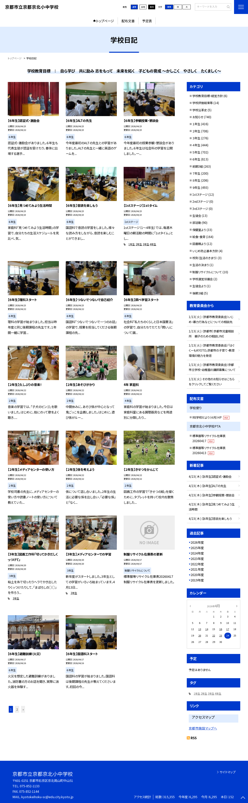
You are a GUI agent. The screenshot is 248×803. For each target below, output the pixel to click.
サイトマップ (228, 772)
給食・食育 (198, 237)
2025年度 (197, 547)
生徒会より (199, 286)
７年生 (196, 173)
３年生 (196, 138)
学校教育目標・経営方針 (207, 96)
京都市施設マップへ (203, 728)
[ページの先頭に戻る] (243, 798)
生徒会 (196, 215)
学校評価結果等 (202, 103)
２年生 (196, 131)
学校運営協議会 (202, 279)
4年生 (153, 244)
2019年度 (197, 580)
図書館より (199, 244)
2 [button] (17, 709)
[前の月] (190, 605)
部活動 (196, 222)
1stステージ (200, 194)
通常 (134, 6)
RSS (194, 738)
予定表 (147, 20)
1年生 (131, 244)
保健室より (199, 230)
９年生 (196, 187)
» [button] (23, 709)
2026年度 (197, 542)
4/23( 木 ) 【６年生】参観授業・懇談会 (211, 495)
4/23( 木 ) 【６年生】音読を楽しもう (210, 518)
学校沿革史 (199, 110)
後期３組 (197, 293)
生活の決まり (200, 265)
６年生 (196, 159)
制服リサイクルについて (207, 272)
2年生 (139, 244)
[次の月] (236, 605)
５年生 (196, 152)
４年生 (196, 145)
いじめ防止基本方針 (205, 251)
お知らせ (197, 117)
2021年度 (197, 569)
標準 (169, 6)
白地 (143, 6)
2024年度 (197, 553)
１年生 (196, 124)
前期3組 (197, 166)
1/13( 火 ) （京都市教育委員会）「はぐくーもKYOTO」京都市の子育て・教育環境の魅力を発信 (212, 350)
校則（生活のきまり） (204, 258)
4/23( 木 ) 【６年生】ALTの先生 (207, 486)
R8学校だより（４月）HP (210, 417)
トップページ (105, 20)
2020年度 (197, 574)
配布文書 (128, 20)
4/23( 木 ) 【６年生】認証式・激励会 (210, 476)
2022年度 (197, 564)
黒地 (152, 6)
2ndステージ (200, 201)
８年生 (196, 180)
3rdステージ (200, 208)
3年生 (146, 244)
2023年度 (197, 558)
